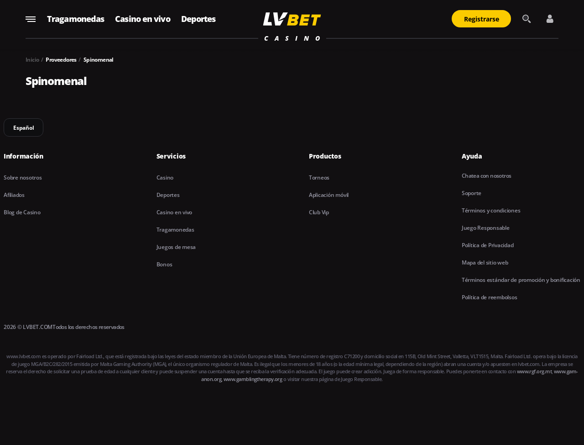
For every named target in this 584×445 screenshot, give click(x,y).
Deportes (198, 18)
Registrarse (481, 19)
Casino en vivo (142, 18)
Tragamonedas (75, 18)
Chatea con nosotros (486, 176)
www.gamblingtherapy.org (253, 379)
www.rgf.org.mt (534, 371)
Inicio (32, 60)
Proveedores (61, 60)
